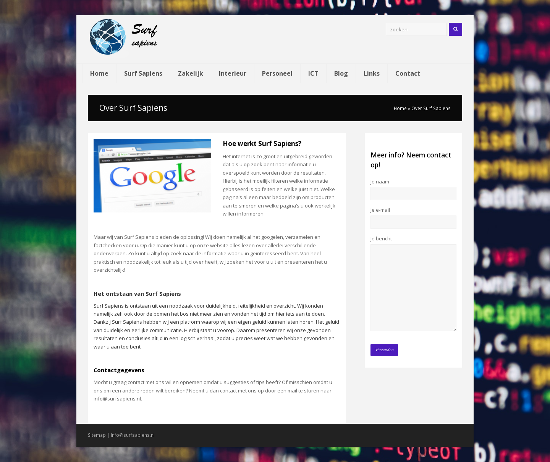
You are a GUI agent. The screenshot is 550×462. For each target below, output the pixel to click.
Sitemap (97, 435)
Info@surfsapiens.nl (133, 435)
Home (400, 108)
